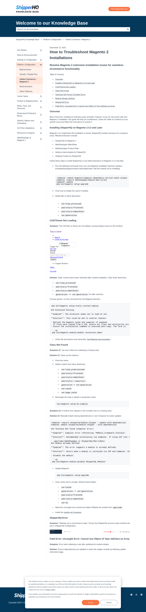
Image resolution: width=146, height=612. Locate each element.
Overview (59, 79)
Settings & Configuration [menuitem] (27, 60)
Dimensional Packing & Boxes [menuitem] (26, 114)
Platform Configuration (52, 39)
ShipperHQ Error (62, 102)
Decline (109, 602)
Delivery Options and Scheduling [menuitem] (25, 122)
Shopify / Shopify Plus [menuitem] (28, 74)
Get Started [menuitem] (21, 50)
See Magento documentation (98, 348)
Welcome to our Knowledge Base (52, 23)
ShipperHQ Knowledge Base (27, 39)
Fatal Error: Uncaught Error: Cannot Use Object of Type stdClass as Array (85, 106)
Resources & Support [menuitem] (25, 133)
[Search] (128, 29)
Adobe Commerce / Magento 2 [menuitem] (28, 80)
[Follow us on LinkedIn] (141, 595)
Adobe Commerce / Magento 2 (78, 39)
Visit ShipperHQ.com (119, 9)
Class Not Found (62, 91)
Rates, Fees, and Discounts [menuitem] (24, 107)
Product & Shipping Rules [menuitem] (27, 101)
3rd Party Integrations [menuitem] (26, 128)
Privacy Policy (50, 590)
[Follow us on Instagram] (136, 595)
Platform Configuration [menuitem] (26, 65)
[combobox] (71, 29)
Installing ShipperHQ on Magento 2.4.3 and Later (75, 83)
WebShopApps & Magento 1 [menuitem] (24, 139)
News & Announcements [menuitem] (27, 55)
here (61, 570)
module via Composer (72, 531)
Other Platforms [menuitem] (26, 91)
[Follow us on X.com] (131, 595)
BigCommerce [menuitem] (25, 69)
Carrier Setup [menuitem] (22, 96)
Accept (90, 602)
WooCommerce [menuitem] (26, 86)
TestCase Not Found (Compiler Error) (70, 95)
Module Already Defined (65, 98)
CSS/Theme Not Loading (65, 87)
